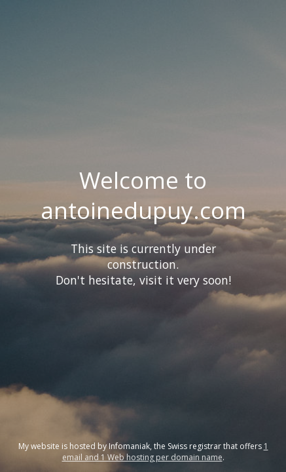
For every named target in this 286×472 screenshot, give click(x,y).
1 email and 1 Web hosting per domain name (165, 452)
